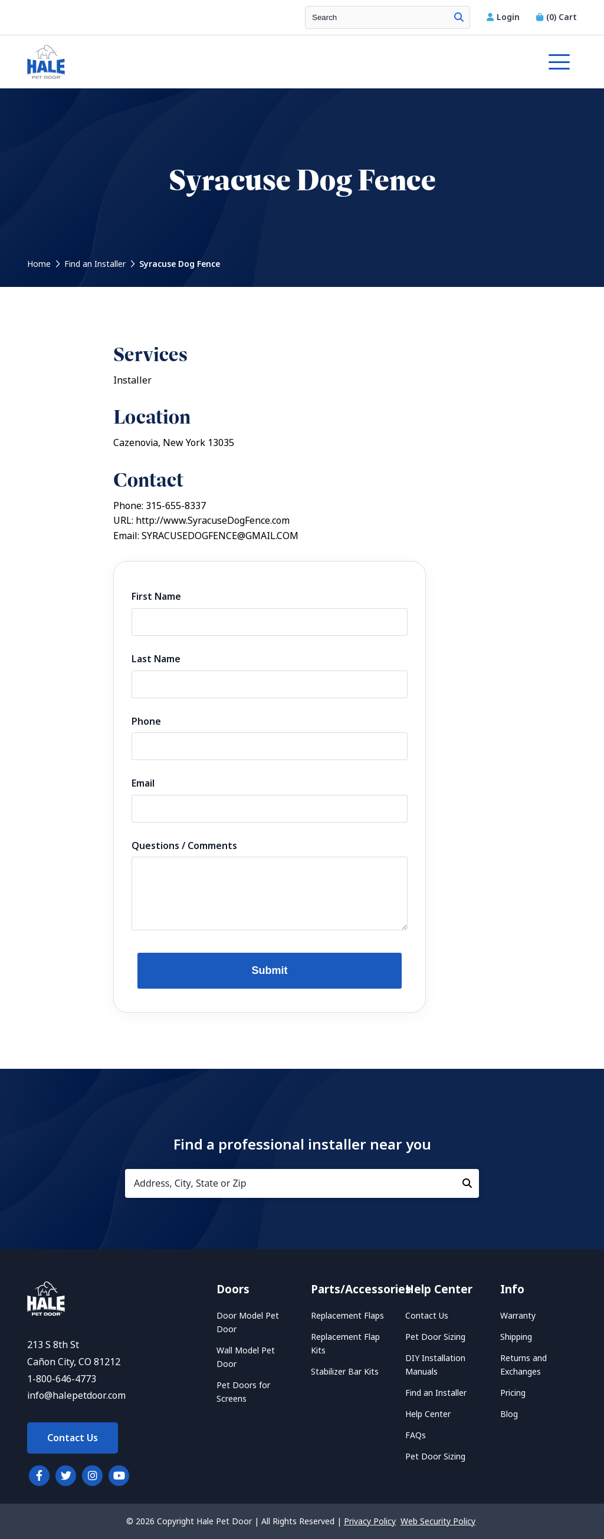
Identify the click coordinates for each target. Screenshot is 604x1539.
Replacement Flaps (347, 1316)
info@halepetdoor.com (76, 1395)
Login (504, 17)
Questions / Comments (184, 846)
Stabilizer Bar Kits (345, 1372)
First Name (156, 596)
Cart (556, 17)
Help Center (428, 1414)
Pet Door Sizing (435, 1337)
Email (143, 783)
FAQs (415, 1435)
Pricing (513, 1393)
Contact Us (72, 1438)
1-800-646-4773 (61, 1379)
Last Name (156, 659)
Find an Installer (95, 264)
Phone (146, 721)
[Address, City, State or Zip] (302, 1183)
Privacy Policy (370, 1521)
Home (39, 264)
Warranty (518, 1316)
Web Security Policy (438, 1521)
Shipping (516, 1337)
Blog (509, 1414)
